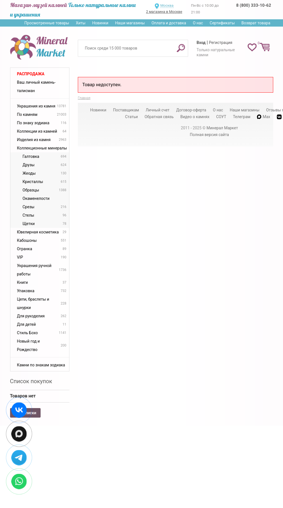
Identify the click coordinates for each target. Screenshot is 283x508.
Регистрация (220, 42)
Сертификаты (222, 23)
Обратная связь (159, 116)
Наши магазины (130, 23)
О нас (198, 23)
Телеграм (241, 116)
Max (263, 116)
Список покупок (31, 381)
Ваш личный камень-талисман (36, 86)
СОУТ (221, 116)
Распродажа (31, 74)
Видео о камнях (194, 116)
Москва (167, 5)
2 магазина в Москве (164, 12)
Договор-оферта (191, 110)
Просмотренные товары (46, 23)
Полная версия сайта (209, 134)
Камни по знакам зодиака (41, 365)
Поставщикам (126, 110)
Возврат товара (256, 23)
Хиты (80, 23)
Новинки (100, 23)
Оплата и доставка (168, 23)
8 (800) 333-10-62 (253, 5)
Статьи (131, 116)
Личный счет (157, 110)
